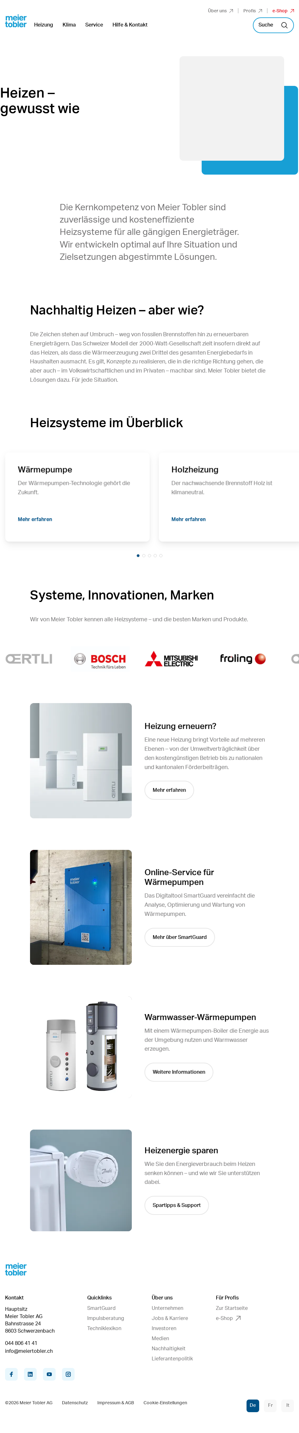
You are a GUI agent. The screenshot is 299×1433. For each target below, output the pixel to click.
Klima (69, 24)
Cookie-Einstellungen (165, 1403)
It (287, 1405)
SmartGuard (101, 1308)
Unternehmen (167, 1308)
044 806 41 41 (21, 1343)
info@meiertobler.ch (29, 1351)
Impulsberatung (105, 1318)
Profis (252, 11)
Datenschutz (75, 1403)
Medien (160, 1338)
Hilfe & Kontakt (130, 24)
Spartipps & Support (179, 1205)
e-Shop (283, 11)
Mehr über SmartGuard (182, 937)
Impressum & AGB (115, 1403)
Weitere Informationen (181, 1072)
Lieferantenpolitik (172, 1358)
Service (94, 24)
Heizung (43, 24)
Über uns (220, 11)
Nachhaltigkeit (169, 1348)
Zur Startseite (232, 1308)
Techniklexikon (104, 1328)
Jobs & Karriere (170, 1318)
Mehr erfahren (38, 521)
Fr (270, 1405)
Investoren (164, 1328)
